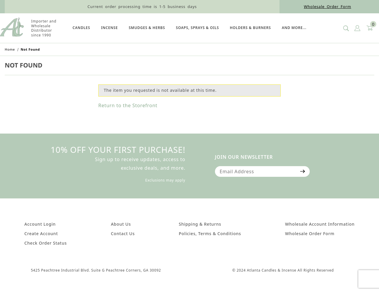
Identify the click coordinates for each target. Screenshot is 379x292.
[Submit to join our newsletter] (303, 171)
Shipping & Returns (200, 224)
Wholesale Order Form (327, 6)
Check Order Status (45, 243)
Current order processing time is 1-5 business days (142, 6)
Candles (81, 27)
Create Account (41, 233)
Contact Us (123, 233)
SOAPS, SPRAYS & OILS (197, 27)
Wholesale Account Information (320, 224)
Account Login (40, 224)
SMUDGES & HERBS (147, 27)
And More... (294, 27)
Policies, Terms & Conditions (210, 233)
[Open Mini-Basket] (369, 28)
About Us (121, 224)
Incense (109, 27)
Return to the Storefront (128, 105)
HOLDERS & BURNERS (250, 27)
